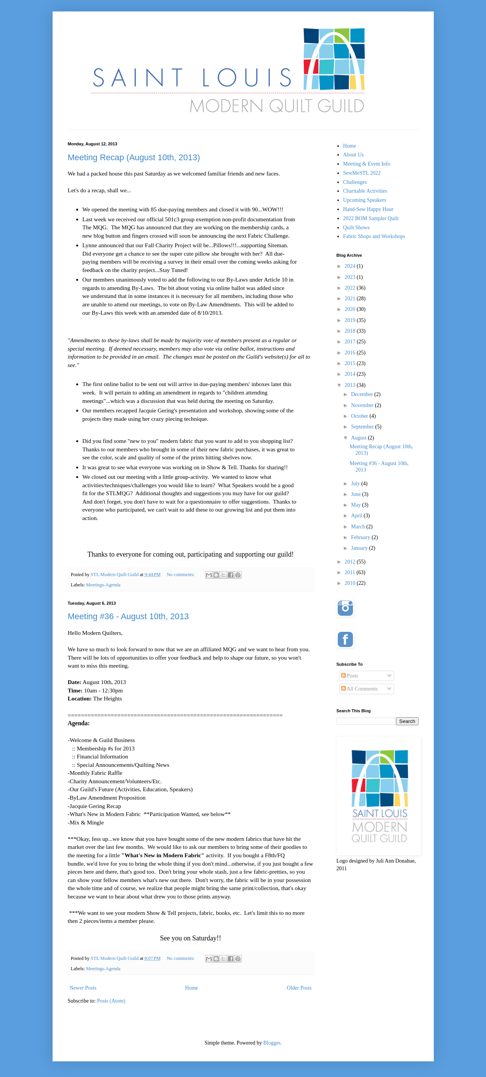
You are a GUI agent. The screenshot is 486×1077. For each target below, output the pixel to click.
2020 (351, 309)
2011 (350, 572)
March (358, 527)
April (357, 515)
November (363, 405)
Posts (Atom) (111, 1001)
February (361, 537)
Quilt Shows (356, 227)
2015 (351, 363)
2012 (351, 562)
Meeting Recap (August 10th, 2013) (134, 157)
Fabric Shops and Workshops (374, 236)
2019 (351, 320)
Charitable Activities (365, 191)
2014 (351, 374)
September (363, 427)
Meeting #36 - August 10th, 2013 (128, 616)
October (360, 416)
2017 (351, 342)
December (362, 394)
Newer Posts (83, 988)
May (356, 505)
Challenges (355, 182)
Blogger (271, 1043)
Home (191, 988)
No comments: (181, 574)
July (356, 483)
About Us (353, 155)
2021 (351, 298)
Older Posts (299, 988)
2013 (351, 385)
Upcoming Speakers (364, 200)
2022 (351, 288)
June (356, 494)
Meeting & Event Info (366, 164)
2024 (351, 266)
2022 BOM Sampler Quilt (371, 218)
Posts (349, 676)
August (359, 438)
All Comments (359, 689)
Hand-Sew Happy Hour (368, 209)
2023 (351, 277)
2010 (351, 583)
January (360, 548)
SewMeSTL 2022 (362, 173)
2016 (351, 353)
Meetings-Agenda (103, 585)
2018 (351, 331)
